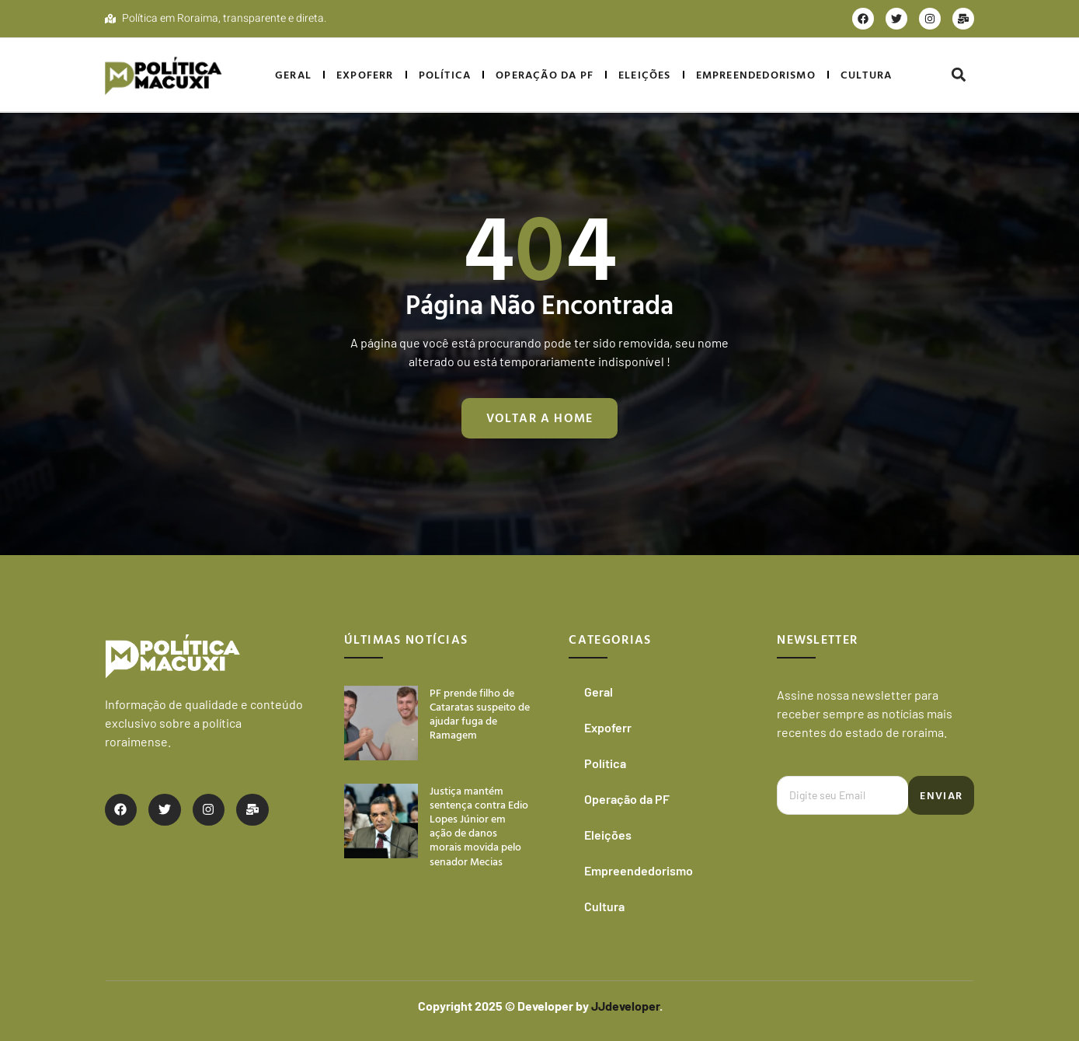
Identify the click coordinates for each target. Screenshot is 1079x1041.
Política (445, 74)
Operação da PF (544, 74)
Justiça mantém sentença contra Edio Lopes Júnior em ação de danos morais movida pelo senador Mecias (479, 825)
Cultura (866, 74)
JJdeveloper (624, 1005)
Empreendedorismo (756, 74)
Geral (293, 74)
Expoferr (365, 74)
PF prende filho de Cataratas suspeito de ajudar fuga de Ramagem (480, 713)
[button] (959, 75)
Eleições (644, 74)
